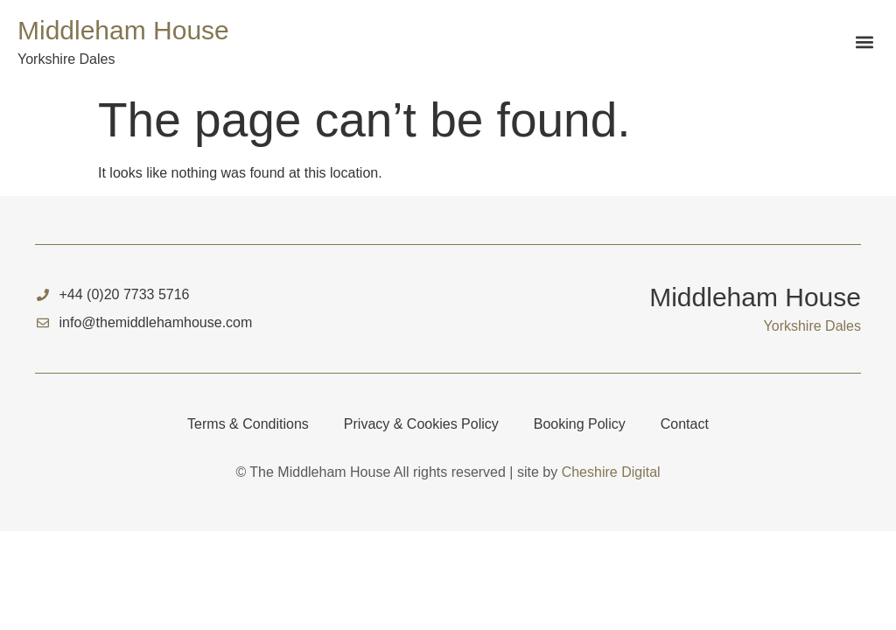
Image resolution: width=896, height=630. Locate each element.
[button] (864, 42)
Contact (685, 423)
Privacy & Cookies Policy (421, 423)
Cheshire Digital (611, 472)
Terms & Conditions (248, 423)
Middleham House (123, 30)
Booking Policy (580, 423)
